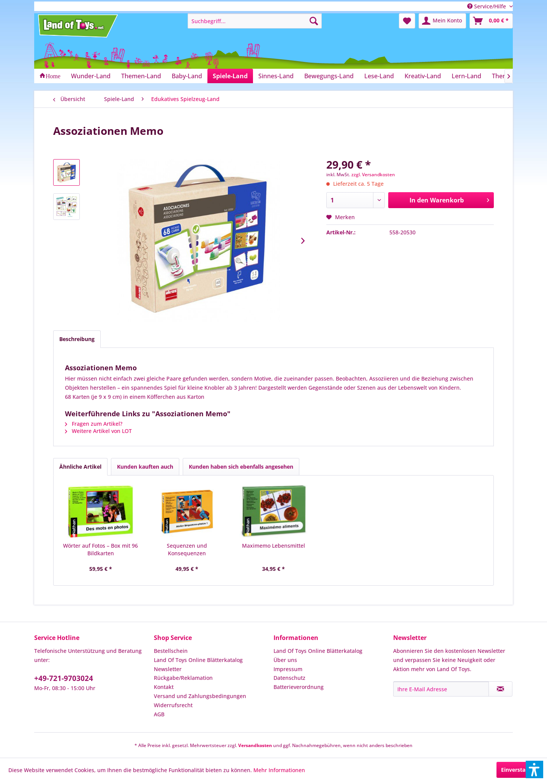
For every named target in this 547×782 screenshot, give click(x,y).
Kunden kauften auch (145, 466)
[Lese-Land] (379, 76)
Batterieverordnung (299, 686)
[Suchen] (314, 20)
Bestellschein (171, 650)
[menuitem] (255, 20)
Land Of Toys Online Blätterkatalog (198, 660)
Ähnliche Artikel (80, 466)
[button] (534, 769)
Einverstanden (520, 769)
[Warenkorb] (491, 20)
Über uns (285, 660)
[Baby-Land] (186, 76)
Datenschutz (289, 677)
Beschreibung (77, 339)
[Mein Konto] (442, 20)
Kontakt (164, 686)
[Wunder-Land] (91, 76)
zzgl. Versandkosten (373, 174)
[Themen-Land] (141, 76)
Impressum (288, 669)
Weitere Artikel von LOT (98, 430)
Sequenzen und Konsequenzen (187, 549)
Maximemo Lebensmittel (273, 545)
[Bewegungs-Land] (329, 76)
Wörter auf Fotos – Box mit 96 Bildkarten (100, 549)
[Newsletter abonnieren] (500, 689)
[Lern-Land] (466, 76)
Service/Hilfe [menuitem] (487, 6)
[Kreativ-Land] (422, 76)
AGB (159, 714)
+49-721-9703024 (63, 678)
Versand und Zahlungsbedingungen (200, 696)
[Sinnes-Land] (276, 76)
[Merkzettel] (407, 20)
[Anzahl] (355, 200)
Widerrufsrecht (173, 705)
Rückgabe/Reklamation (183, 677)
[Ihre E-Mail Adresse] (441, 689)
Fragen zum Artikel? (93, 423)
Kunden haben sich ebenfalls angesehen (241, 466)
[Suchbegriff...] (255, 20)
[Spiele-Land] (230, 76)
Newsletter (168, 669)
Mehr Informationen (279, 770)
